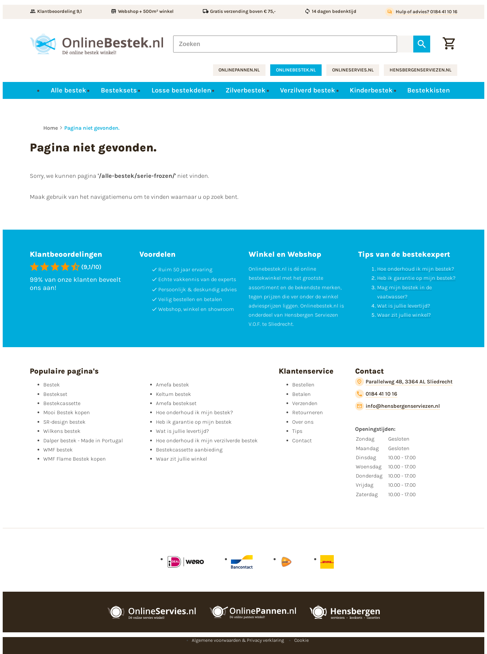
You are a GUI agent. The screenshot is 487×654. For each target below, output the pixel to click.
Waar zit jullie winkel (181, 459)
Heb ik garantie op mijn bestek (194, 422)
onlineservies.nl (353, 70)
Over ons (303, 422)
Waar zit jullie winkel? (404, 315)
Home (50, 128)
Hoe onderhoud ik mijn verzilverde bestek (207, 440)
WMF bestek (58, 449)
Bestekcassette (61, 403)
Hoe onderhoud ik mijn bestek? (415, 269)
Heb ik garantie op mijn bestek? (416, 278)
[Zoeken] (285, 44)
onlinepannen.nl (239, 70)
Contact (302, 440)
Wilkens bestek (61, 431)
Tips (297, 431)
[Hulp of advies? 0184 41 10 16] (421, 11)
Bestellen (303, 384)
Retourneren (307, 412)
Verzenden (305, 403)
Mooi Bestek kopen (66, 412)
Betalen (301, 394)
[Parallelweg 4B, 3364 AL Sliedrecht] (404, 381)
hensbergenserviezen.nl (420, 70)
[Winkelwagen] (448, 44)
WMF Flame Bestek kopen (74, 459)
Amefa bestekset (176, 403)
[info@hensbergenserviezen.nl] (397, 406)
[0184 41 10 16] (376, 393)
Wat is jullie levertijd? (403, 305)
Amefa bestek (172, 384)
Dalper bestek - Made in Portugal (83, 440)
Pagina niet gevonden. (91, 128)
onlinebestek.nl (296, 70)
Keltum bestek (173, 394)
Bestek (51, 384)
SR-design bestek (64, 422)
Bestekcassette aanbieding (189, 449)
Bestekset (55, 394)
